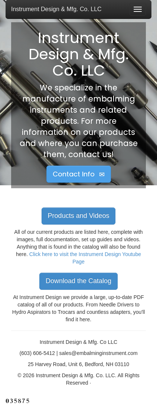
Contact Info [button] (79, 174)
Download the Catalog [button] (78, 281)
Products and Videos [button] (78, 215)
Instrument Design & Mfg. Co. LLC (56, 9)
